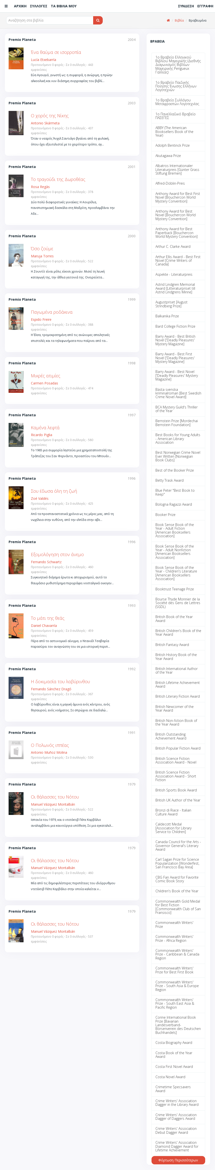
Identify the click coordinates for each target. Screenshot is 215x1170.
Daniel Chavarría (44, 625)
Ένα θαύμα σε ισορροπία (56, 52)
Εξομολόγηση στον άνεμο (57, 554)
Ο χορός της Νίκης (50, 116)
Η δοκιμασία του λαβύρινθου (60, 681)
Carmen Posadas (44, 383)
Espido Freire (41, 319)
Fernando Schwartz (46, 562)
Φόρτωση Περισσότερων (178, 1160)
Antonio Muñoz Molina (49, 752)
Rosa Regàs (40, 186)
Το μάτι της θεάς (47, 618)
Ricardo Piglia (41, 434)
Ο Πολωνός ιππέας (50, 745)
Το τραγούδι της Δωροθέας (58, 179)
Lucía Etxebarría (43, 59)
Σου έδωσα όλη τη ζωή (54, 491)
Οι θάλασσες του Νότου (55, 797)
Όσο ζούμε (42, 248)
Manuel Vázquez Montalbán (53, 804)
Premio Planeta (22, 39)
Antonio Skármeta (45, 123)
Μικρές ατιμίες (45, 376)
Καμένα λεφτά (45, 427)
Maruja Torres (42, 256)
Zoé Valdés (40, 498)
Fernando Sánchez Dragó (51, 689)
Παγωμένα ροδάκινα (52, 312)
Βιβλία (179, 20)
